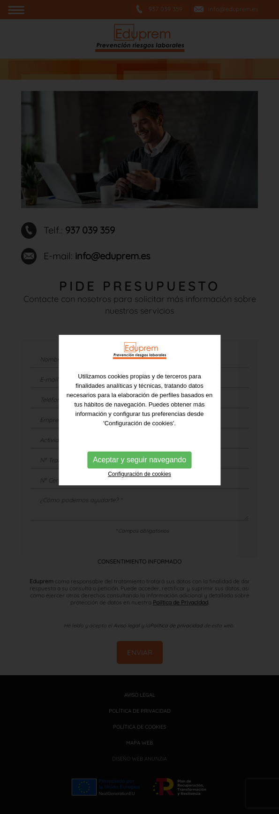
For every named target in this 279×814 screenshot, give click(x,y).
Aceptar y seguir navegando (139, 487)
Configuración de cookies (139, 501)
